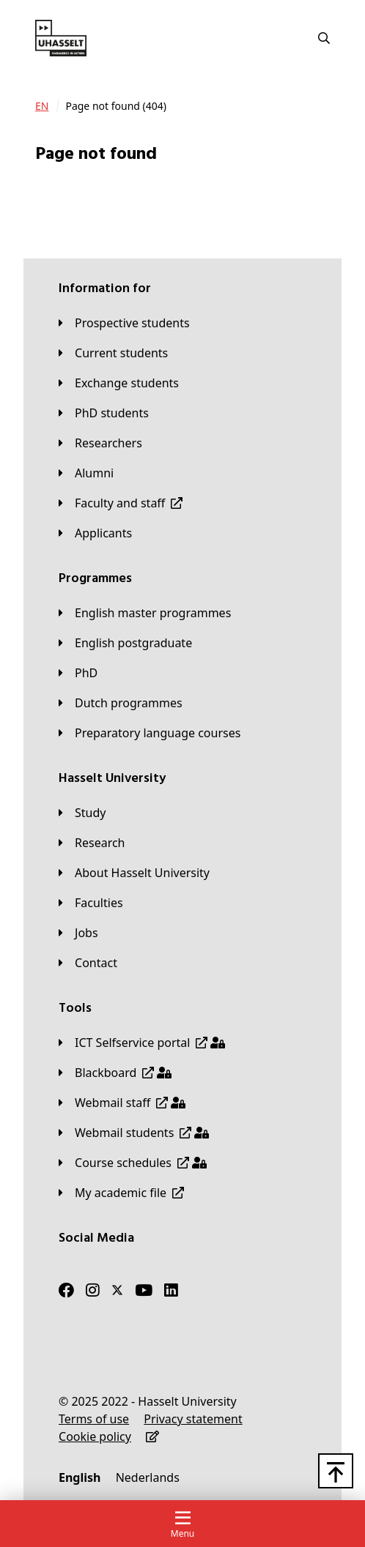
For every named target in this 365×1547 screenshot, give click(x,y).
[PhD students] (104, 413)
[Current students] (113, 353)
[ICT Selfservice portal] (142, 1042)
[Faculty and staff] (120, 503)
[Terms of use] (94, 1419)
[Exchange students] (119, 383)
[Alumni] (86, 473)
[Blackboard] (115, 1072)
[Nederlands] (148, 1477)
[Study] (82, 812)
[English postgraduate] (125, 643)
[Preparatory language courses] (149, 733)
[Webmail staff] (122, 1102)
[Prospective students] (124, 323)
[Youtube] (143, 1290)
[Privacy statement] (193, 1419)
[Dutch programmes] (120, 703)
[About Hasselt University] (134, 872)
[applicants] (95, 533)
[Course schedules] (133, 1162)
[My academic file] (121, 1192)
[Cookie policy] (95, 1436)
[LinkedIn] (171, 1290)
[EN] (41, 106)
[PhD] (78, 673)
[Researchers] (100, 443)
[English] (79, 1477)
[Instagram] (93, 1290)
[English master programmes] (145, 613)
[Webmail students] (134, 1132)
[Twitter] (117, 1290)
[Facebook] (66, 1290)
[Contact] (88, 963)
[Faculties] (91, 903)
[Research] (92, 842)
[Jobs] (78, 933)
